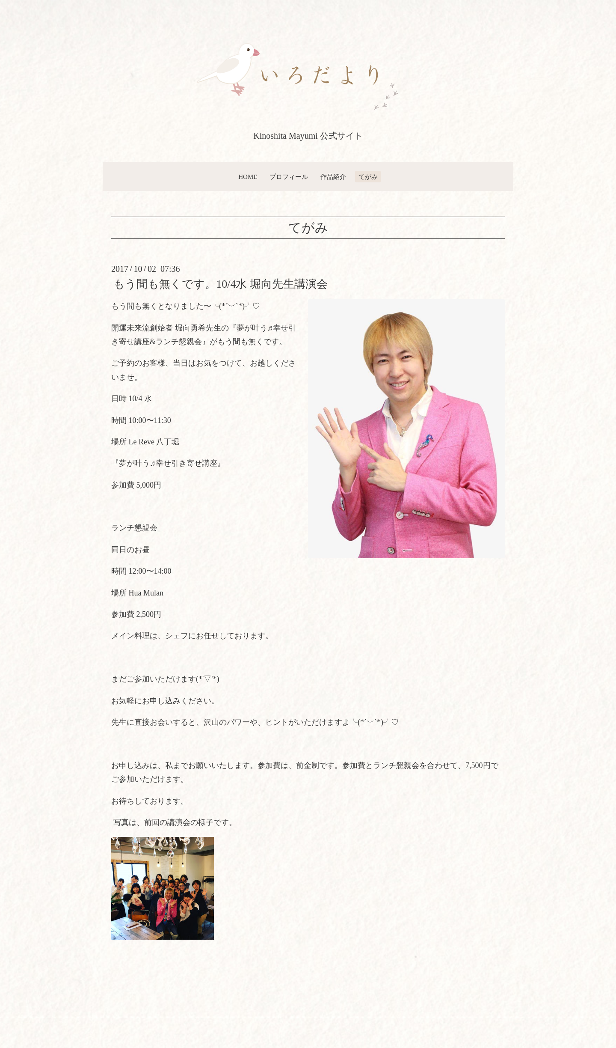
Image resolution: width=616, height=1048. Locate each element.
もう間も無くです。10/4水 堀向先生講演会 (220, 284)
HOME (247, 176)
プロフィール (289, 176)
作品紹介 (333, 176)
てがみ (368, 176)
